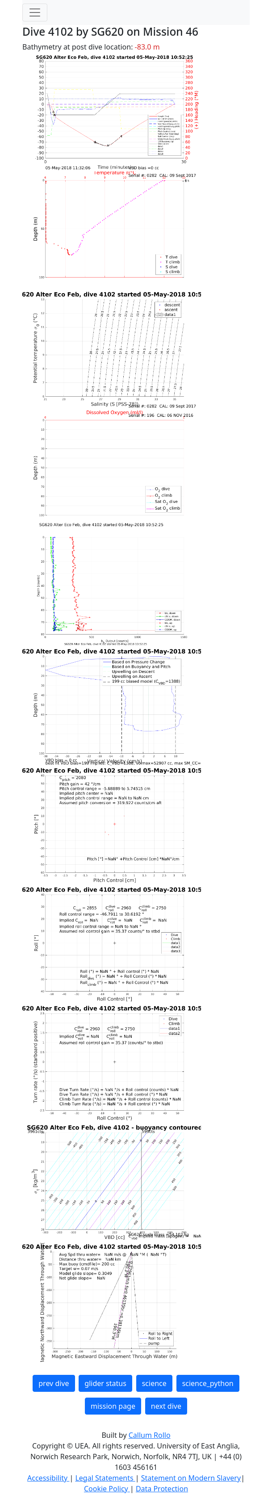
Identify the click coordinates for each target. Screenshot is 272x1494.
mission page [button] (113, 1406)
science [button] (154, 1383)
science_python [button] (208, 1383)
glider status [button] (105, 1383)
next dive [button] (166, 1406)
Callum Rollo (150, 1435)
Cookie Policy (107, 1489)
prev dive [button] (53, 1383)
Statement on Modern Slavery (191, 1478)
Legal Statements (105, 1478)
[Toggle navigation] (34, 12)
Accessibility (48, 1478)
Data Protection (162, 1489)
